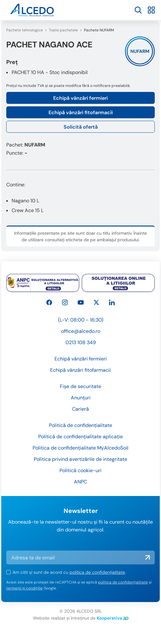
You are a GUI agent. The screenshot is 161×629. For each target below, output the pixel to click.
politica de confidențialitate (97, 572)
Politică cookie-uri (80, 470)
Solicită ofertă (81, 127)
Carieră (80, 409)
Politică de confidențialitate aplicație (80, 436)
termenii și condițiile (24, 588)
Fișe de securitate (80, 386)
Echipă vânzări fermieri (80, 98)
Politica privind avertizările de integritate (80, 459)
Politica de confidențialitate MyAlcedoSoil (80, 448)
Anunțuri (81, 397)
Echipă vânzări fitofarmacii (81, 112)
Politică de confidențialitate (80, 425)
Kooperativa (112, 618)
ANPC (80, 481)
